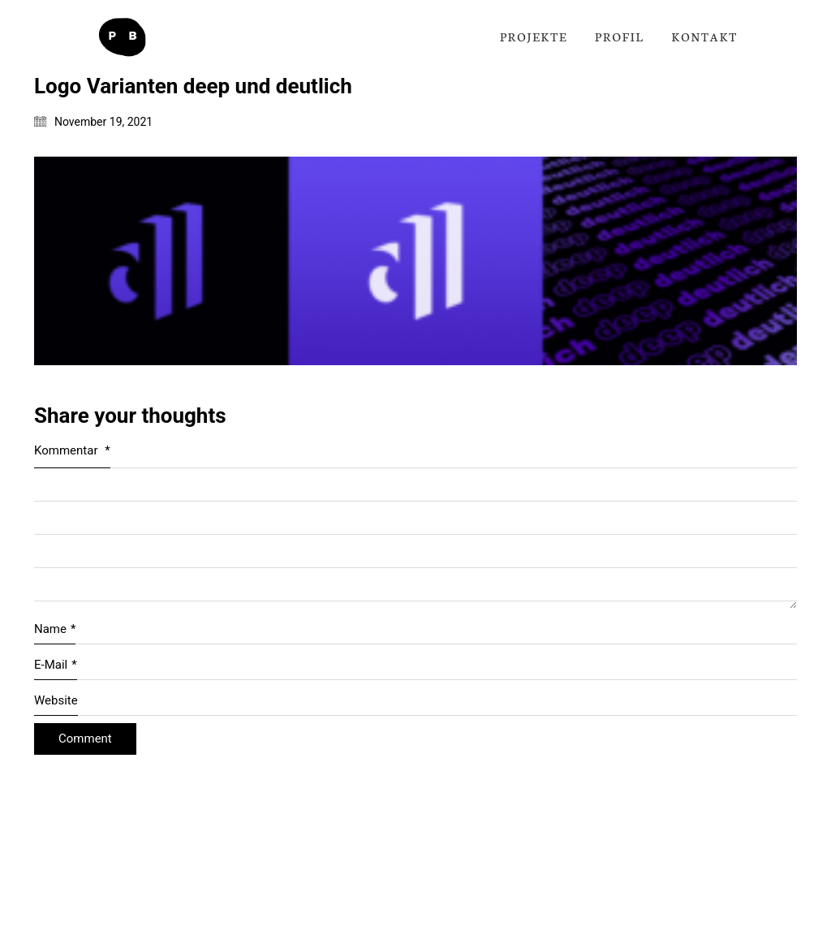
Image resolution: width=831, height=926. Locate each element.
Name (54, 630)
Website (56, 700)
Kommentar (72, 450)
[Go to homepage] (121, 37)
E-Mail (55, 665)
